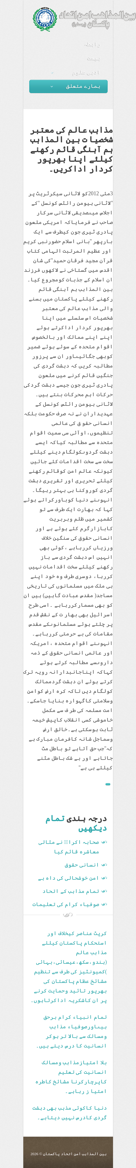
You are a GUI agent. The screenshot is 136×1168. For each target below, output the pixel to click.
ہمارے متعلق (76, 86)
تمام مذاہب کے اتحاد (70, 891)
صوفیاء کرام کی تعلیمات (66, 904)
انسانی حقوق (82, 865)
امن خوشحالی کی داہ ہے (68, 878)
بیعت (94, 58)
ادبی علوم (76, 72)
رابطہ (92, 44)
